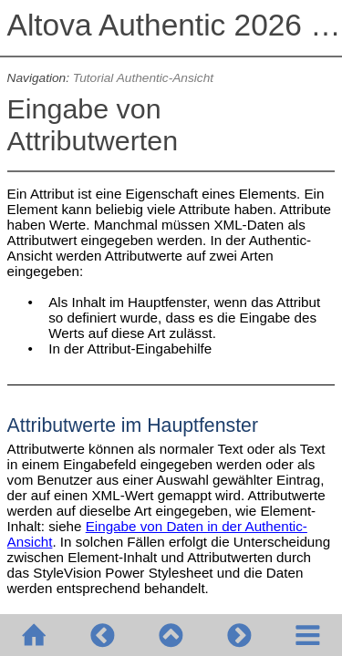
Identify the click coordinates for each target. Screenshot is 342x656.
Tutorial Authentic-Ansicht (143, 78)
